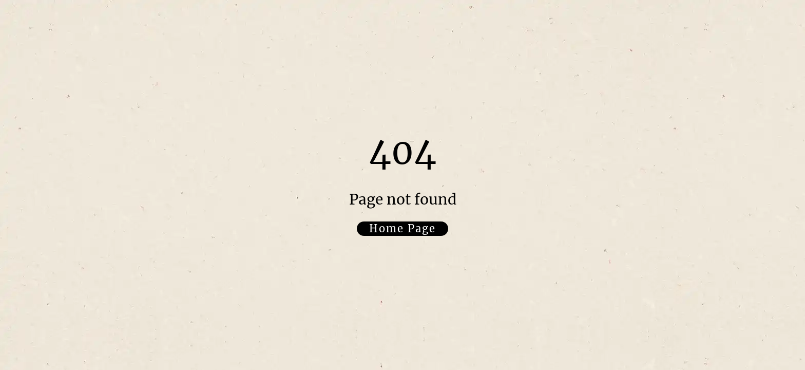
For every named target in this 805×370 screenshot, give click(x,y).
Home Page (402, 228)
